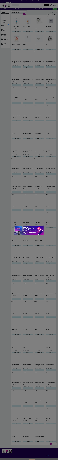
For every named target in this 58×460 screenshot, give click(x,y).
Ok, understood (32, 459)
